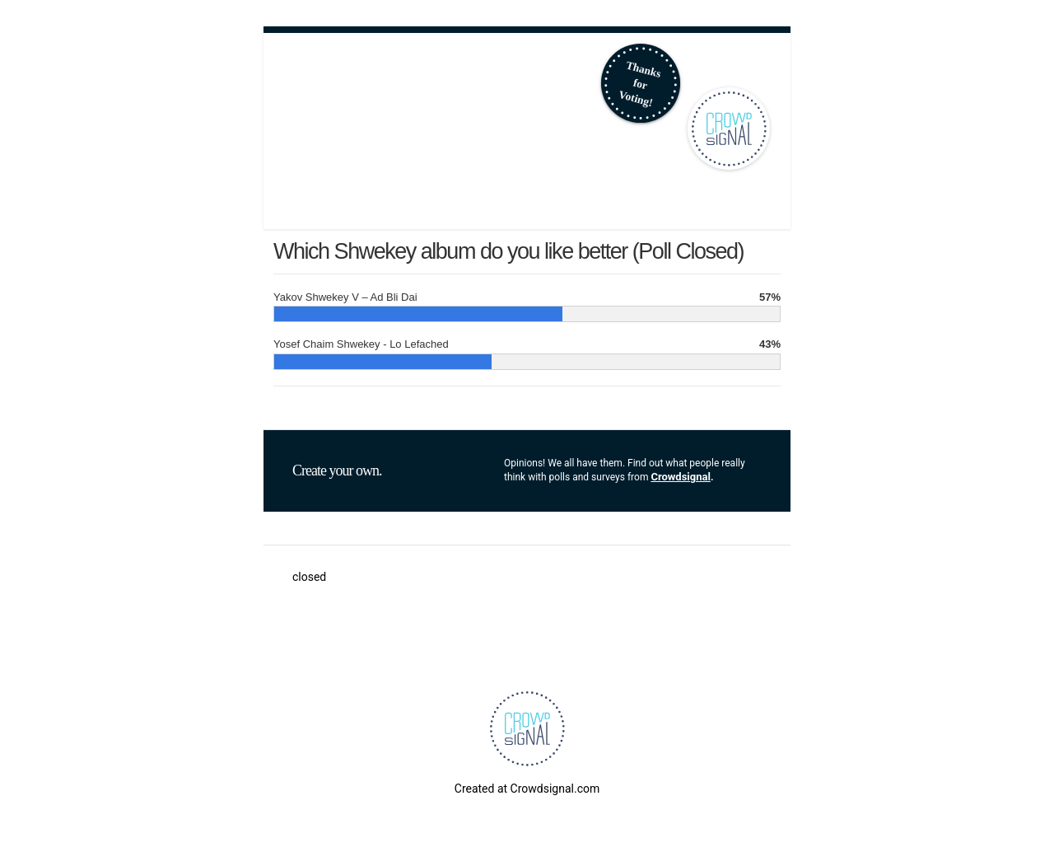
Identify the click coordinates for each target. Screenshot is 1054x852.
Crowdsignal (681, 476)
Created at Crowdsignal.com (527, 788)
